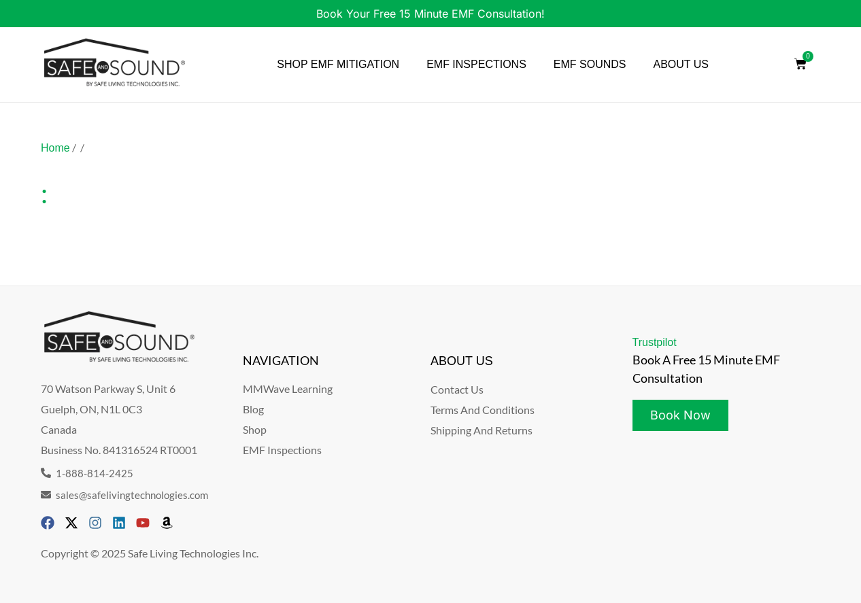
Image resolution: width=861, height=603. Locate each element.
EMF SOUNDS (590, 64)
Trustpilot (654, 342)
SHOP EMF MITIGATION (338, 64)
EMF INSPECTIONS (476, 64)
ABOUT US (681, 64)
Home (55, 148)
